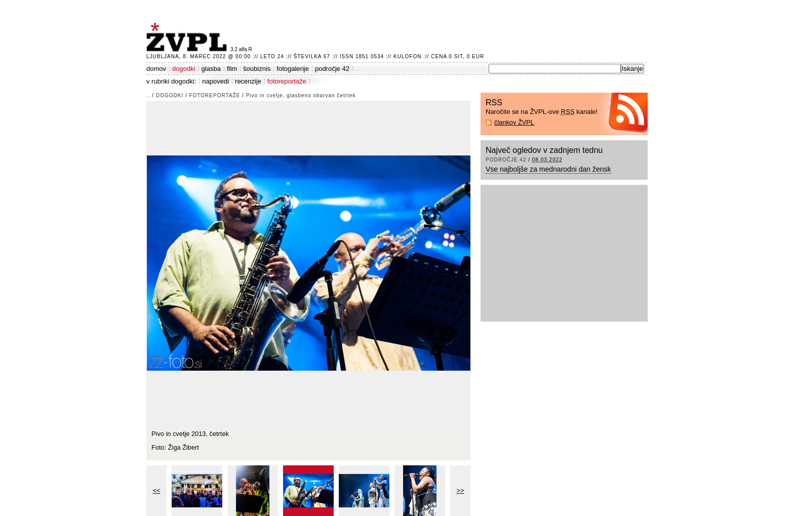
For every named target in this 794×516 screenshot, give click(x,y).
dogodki (183, 68)
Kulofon (407, 56)
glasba (211, 68)
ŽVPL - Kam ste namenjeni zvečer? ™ (188, 37)
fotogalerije (292, 68)
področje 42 (332, 68)
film (232, 68)
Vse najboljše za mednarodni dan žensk (548, 169)
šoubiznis (256, 68)
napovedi (215, 81)
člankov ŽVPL (514, 122)
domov (156, 68)
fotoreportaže (286, 81)
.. (148, 95)
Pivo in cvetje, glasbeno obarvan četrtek (301, 95)
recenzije (248, 81)
